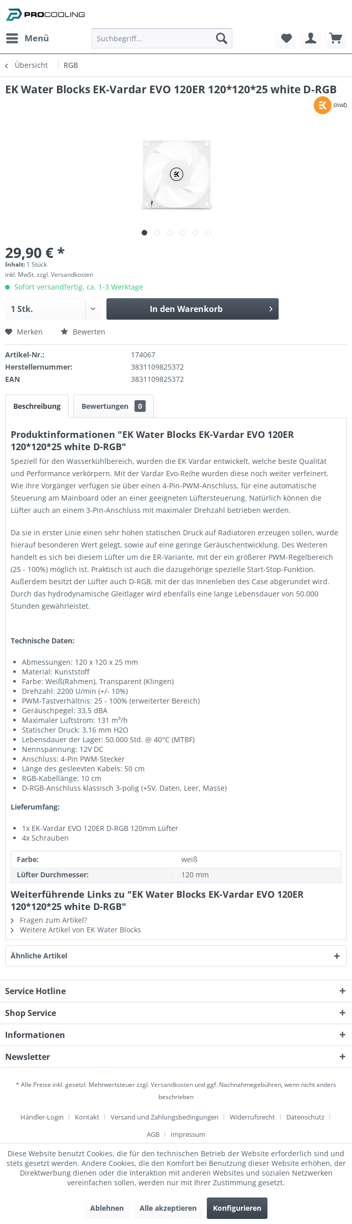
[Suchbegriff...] (162, 38)
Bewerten (83, 331)
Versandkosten (172, 1084)
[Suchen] (221, 38)
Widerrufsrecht (252, 1117)
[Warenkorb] (336, 38)
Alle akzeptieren (168, 1208)
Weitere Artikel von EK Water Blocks (76, 929)
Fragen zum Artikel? (49, 920)
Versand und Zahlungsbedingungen (165, 1117)
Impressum (188, 1134)
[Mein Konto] (311, 38)
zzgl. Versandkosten (65, 274)
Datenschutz (305, 1117)
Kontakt (87, 1117)
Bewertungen (114, 406)
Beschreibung (37, 406)
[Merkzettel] (286, 38)
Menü (27, 37)
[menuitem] (27, 38)
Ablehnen (107, 1208)
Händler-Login (42, 1117)
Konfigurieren (237, 1208)
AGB (153, 1134)
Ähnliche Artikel (39, 955)
